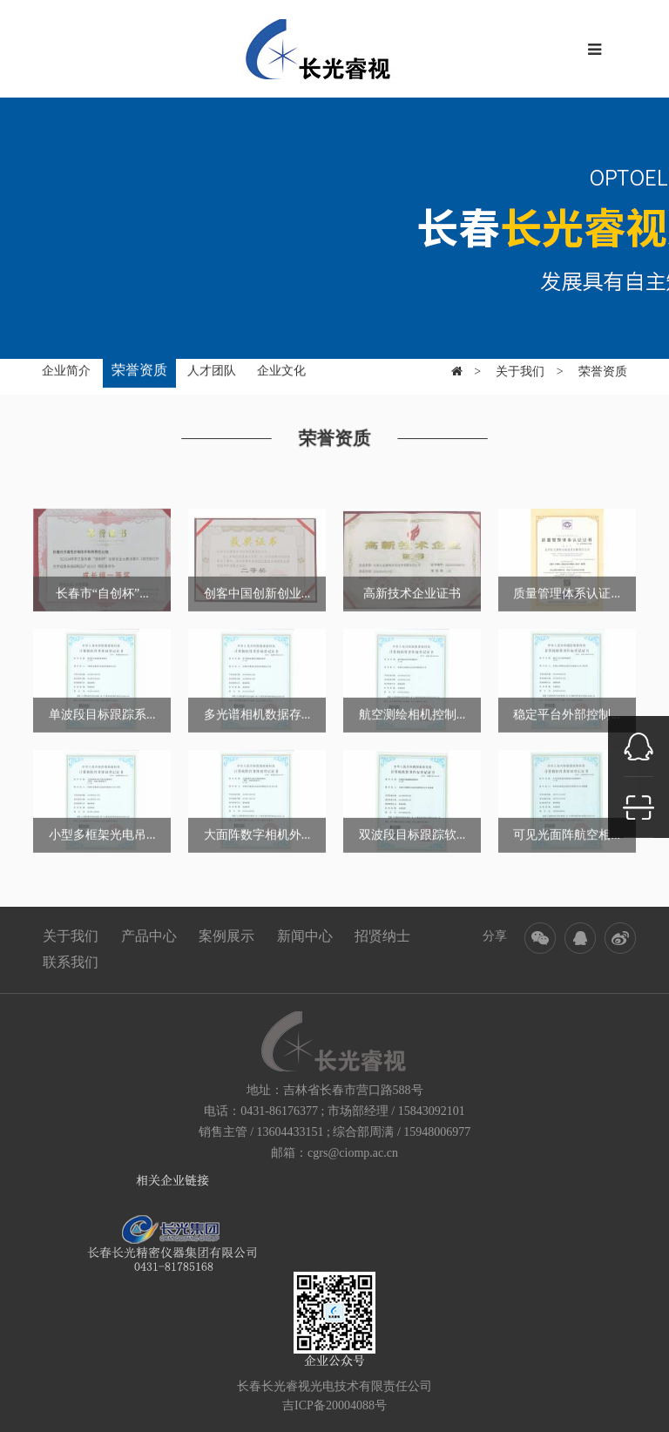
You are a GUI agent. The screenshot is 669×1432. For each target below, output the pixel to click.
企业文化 (281, 368)
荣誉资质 (139, 368)
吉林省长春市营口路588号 (353, 1090)
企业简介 (66, 368)
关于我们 (520, 363)
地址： (265, 1090)
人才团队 (211, 368)
